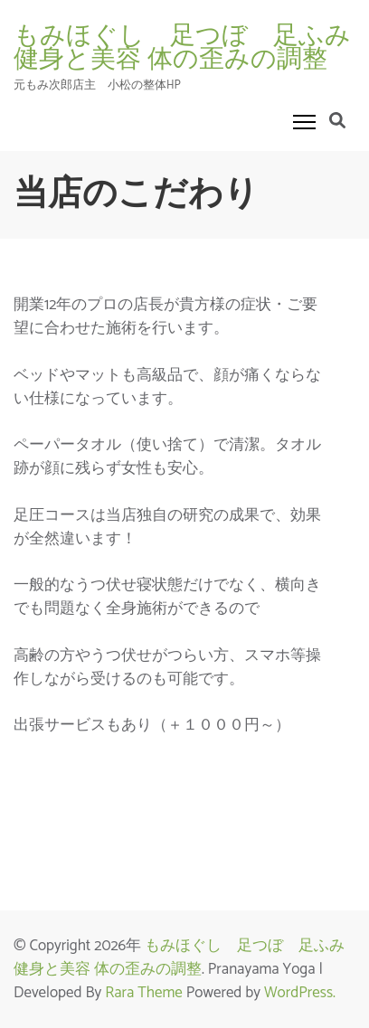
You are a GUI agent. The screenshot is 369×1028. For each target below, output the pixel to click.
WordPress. (300, 992)
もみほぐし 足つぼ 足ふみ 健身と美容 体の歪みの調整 (187, 957)
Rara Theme (144, 992)
